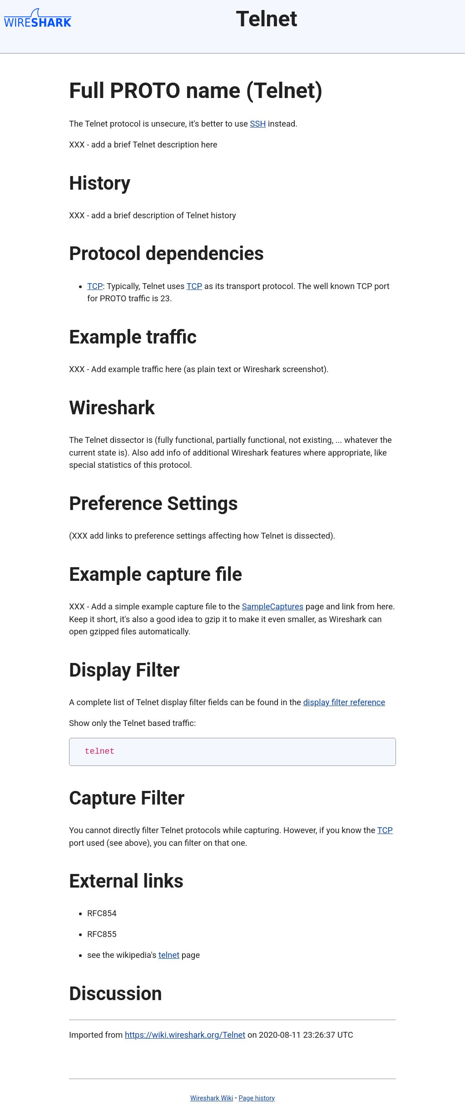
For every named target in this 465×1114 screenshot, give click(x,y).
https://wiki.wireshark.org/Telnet (185, 1035)
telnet (168, 955)
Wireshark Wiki (211, 1098)
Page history (257, 1098)
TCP (95, 286)
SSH (258, 123)
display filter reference (344, 702)
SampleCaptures (272, 606)
